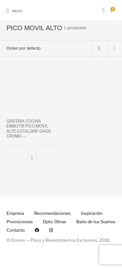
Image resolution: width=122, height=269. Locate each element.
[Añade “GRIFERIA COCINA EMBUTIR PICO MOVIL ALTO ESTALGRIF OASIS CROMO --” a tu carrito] (31, 157)
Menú (17, 11)
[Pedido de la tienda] (45, 48)
